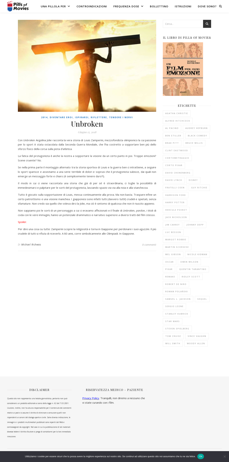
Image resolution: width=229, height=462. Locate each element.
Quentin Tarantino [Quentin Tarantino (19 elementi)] (192, 269)
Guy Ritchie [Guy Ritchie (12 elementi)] (199, 187)
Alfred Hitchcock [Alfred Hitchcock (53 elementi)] (177, 120)
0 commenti (149, 244)
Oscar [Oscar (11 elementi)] (169, 261)
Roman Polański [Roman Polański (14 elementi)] (176, 291)
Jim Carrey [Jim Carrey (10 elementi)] (172, 224)
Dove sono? (207, 6)
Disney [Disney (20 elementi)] (193, 180)
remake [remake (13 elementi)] (170, 276)
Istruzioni (183, 6)
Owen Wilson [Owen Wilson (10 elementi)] (189, 261)
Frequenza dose (126, 6)
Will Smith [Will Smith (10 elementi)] (172, 343)
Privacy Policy (90, 398)
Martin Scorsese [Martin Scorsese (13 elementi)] (177, 247)
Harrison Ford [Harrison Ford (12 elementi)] (175, 195)
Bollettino (159, 6)
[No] (224, 456)
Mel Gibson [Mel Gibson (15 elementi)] (173, 254)
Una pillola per (53, 6)
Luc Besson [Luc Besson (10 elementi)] (173, 232)
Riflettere (99, 117)
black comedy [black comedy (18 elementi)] (197, 135)
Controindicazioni (92, 6)
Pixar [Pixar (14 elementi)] (169, 269)
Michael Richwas (31, 244)
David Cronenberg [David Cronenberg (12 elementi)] (178, 172)
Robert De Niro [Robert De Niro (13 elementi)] (176, 284)
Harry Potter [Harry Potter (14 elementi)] (175, 202)
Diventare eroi (61, 117)
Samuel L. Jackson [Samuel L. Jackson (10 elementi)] (178, 299)
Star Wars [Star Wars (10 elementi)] (172, 321)
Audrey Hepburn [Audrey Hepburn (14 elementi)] (196, 128)
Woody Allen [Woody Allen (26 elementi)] (196, 343)
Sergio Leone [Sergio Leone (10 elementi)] (174, 306)
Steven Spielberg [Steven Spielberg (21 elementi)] (177, 328)
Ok (200, 456)
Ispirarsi (82, 117)
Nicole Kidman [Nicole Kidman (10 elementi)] (197, 254)
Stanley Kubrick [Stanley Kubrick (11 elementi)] (176, 313)
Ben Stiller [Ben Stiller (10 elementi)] (173, 135)
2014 (44, 117)
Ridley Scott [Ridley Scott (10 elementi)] (191, 276)
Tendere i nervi (121, 117)
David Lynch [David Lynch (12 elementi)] (173, 180)
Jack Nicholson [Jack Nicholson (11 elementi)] (176, 217)
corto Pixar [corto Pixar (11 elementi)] (173, 165)
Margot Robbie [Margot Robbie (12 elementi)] (175, 239)
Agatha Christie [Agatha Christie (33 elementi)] (176, 113)
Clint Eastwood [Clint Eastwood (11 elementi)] (176, 150)
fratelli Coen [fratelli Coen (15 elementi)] (175, 187)
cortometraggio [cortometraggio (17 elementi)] (177, 158)
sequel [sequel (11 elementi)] (202, 299)
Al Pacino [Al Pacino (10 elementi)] (172, 128)
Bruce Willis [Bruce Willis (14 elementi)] (194, 143)
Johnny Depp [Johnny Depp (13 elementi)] (195, 224)
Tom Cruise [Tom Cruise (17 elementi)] (173, 336)
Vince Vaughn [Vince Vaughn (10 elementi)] (197, 336)
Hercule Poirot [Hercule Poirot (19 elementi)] (176, 210)
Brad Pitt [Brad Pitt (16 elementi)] (172, 143)
